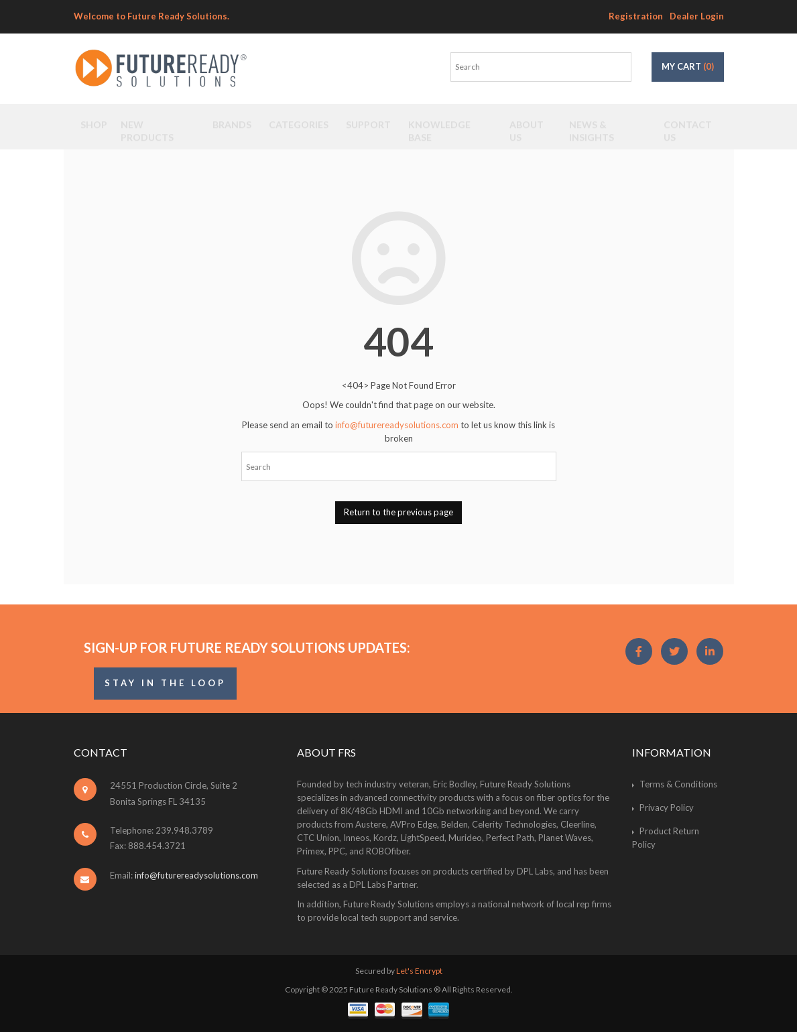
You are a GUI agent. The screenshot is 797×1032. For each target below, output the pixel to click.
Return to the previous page (398, 512)
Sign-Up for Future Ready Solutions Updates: (247, 647)
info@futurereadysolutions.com (396, 425)
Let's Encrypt (419, 971)
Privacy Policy (666, 807)
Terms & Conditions (678, 784)
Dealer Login (697, 16)
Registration (636, 16)
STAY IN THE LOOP (165, 683)
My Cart (688, 66)
